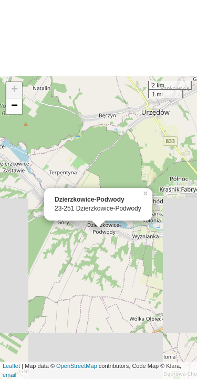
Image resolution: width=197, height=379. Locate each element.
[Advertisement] (98, 38)
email (9, 375)
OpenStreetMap (76, 366)
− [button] (14, 106)
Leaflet (11, 366)
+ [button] (14, 90)
